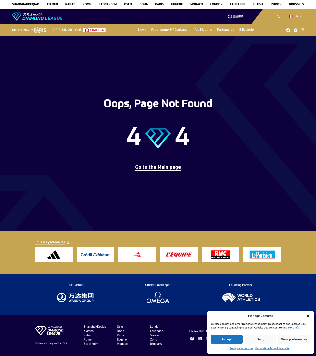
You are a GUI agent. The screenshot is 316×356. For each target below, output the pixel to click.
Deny (260, 339)
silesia (258, 4)
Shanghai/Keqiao (25, 4)
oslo (128, 4)
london (216, 4)
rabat (70, 4)
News (142, 30)
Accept (227, 339)
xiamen (52, 4)
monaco (196, 4)
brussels (296, 4)
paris (159, 4)
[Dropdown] (295, 16)
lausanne (237, 4)
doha (143, 4)
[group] (235, 16)
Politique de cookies (241, 348)
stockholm (108, 4)
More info (294, 328)
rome (87, 4)
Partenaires (225, 30)
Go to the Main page (158, 167)
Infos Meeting (202, 30)
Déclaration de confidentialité (272, 348)
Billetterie (246, 30)
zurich (276, 4)
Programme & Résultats (169, 30)
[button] (308, 316)
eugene (177, 4)
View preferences (294, 339)
